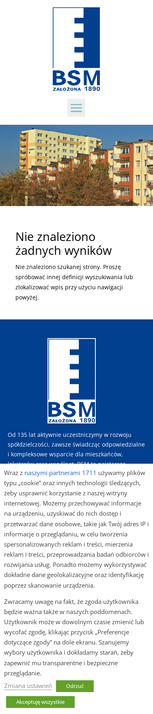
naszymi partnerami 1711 (60, 473)
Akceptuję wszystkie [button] (40, 701)
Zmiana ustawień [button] (28, 685)
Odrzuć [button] (75, 686)
